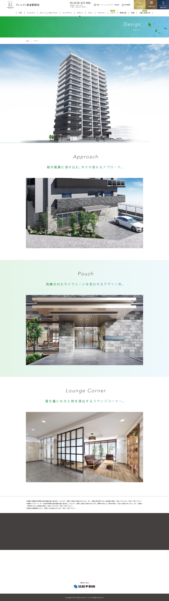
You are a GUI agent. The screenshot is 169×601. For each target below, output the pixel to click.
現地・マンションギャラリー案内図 (106, 5)
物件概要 (126, 5)
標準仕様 (123, 13)
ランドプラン (67, 13)
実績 (132, 13)
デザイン (80, 13)
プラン (90, 13)
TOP (20, 13)
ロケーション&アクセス (48, 13)
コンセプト (31, 13)
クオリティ (101, 13)
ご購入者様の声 (144, 13)
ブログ (112, 13)
